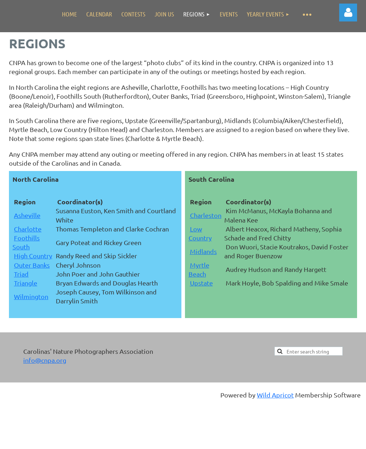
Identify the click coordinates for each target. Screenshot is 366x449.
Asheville (27, 215)
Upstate (201, 283)
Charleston (205, 215)
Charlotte (28, 229)
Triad (21, 274)
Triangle (25, 283)
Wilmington (31, 296)
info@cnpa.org (44, 360)
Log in (348, 12)
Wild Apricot (275, 395)
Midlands (203, 251)
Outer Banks (32, 265)
